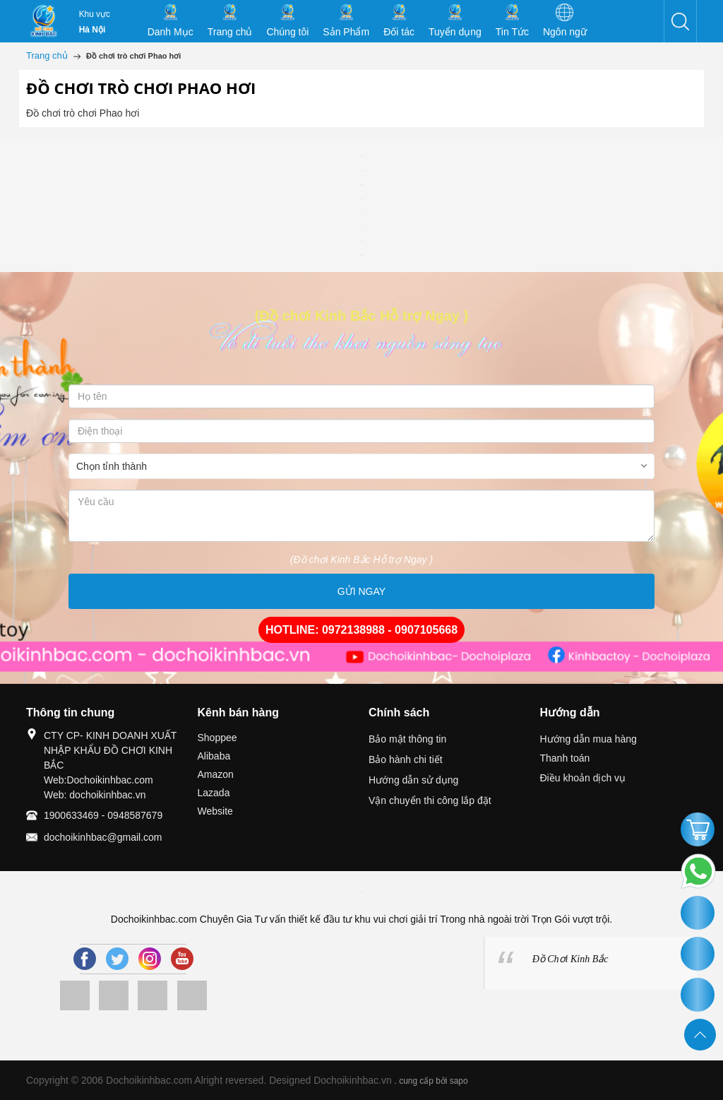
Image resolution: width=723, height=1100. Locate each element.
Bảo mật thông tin (407, 739)
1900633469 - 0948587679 (103, 815)
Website (215, 811)
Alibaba (214, 756)
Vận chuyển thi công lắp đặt (430, 800)
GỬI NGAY (361, 591)
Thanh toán (565, 758)
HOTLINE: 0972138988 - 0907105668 (361, 630)
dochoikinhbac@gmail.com (103, 837)
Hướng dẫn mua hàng (588, 739)
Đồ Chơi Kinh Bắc (570, 959)
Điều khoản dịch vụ (583, 777)
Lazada (214, 792)
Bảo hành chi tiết (406, 759)
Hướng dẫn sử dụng (413, 780)
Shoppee (217, 737)
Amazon (216, 774)
